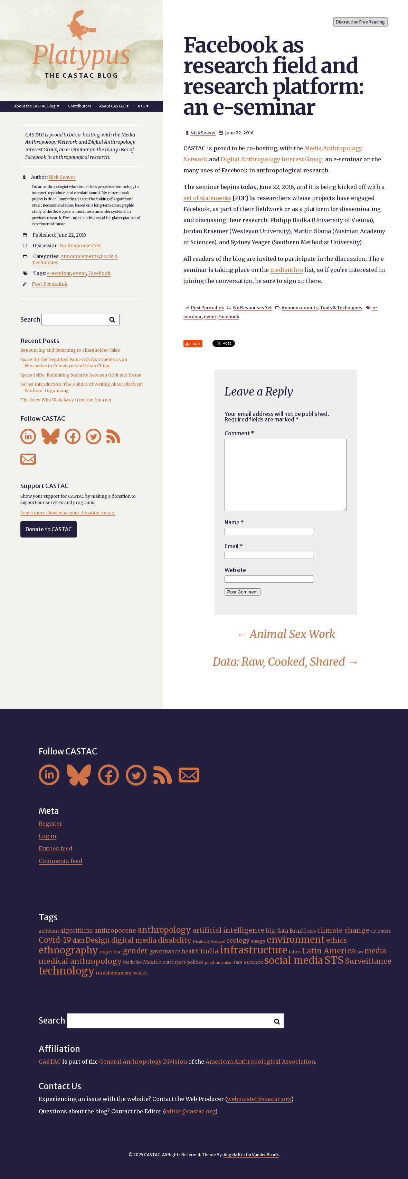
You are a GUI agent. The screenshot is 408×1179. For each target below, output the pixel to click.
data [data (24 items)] (78, 940)
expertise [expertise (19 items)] (110, 952)
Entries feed (55, 848)
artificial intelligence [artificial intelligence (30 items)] (228, 930)
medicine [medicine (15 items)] (132, 962)
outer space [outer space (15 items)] (174, 962)
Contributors (79, 106)
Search (30, 319)
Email (234, 546)
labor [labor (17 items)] (295, 952)
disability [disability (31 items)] (174, 940)
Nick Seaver (203, 132)
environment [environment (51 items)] (296, 939)
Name (234, 522)
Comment (239, 433)
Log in (47, 836)
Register (50, 823)
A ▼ (143, 106)
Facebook (228, 316)
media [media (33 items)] (375, 951)
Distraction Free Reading (360, 22)
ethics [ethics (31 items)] (336, 940)
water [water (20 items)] (140, 973)
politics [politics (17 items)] (195, 962)
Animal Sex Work (285, 634)
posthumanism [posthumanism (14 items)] (219, 962)
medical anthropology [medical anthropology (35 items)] (80, 961)
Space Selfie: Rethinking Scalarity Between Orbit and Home (80, 375)
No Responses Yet (252, 307)
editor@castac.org (190, 1111)
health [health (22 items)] (190, 951)
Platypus (81, 55)
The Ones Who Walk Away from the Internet (65, 399)
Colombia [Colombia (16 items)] (381, 931)
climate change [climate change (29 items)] (343, 930)
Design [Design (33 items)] (98, 940)
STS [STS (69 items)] (334, 960)
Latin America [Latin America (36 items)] (328, 950)
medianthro (286, 269)
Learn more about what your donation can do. (67, 512)
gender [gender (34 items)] (135, 951)
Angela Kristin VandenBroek (251, 1154)
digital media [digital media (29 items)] (133, 940)
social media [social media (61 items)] (293, 960)
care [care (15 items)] (311, 931)
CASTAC (50, 1061)
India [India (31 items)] (209, 951)
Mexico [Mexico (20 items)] (152, 962)
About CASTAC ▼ (114, 106)
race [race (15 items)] (238, 962)
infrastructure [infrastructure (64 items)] (253, 950)
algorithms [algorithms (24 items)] (76, 930)
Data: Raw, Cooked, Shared (286, 662)
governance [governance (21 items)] (164, 951)
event (210, 316)
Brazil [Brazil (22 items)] (298, 931)
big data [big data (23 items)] (277, 930)
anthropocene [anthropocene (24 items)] (115, 930)
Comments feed (60, 860)
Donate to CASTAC (49, 529)
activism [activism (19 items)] (49, 931)
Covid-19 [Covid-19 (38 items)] (55, 940)
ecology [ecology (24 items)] (238, 940)
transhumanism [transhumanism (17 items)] (114, 973)
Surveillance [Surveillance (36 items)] (368, 961)
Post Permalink (207, 307)
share (195, 343)
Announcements (300, 307)
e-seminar (59, 273)
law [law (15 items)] (360, 952)
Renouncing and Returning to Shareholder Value (70, 350)
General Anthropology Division (143, 1061)
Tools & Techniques (341, 307)
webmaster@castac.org (259, 1098)
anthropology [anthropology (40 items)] (164, 930)
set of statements (207, 197)
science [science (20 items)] (253, 962)
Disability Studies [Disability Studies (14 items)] (209, 941)
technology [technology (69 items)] (67, 970)
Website (235, 570)
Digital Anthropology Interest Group (271, 159)
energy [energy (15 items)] (258, 941)
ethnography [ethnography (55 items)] (68, 950)
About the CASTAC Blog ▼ (37, 106)
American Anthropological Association (260, 1061)
